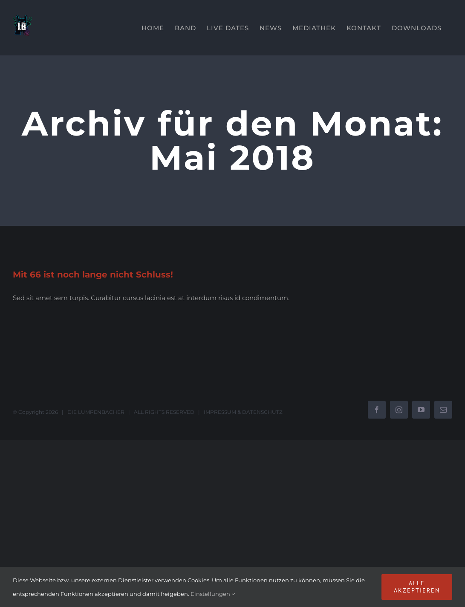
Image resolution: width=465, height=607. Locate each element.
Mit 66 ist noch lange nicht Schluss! (93, 274)
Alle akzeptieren (417, 586)
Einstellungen (213, 593)
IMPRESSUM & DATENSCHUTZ (243, 412)
